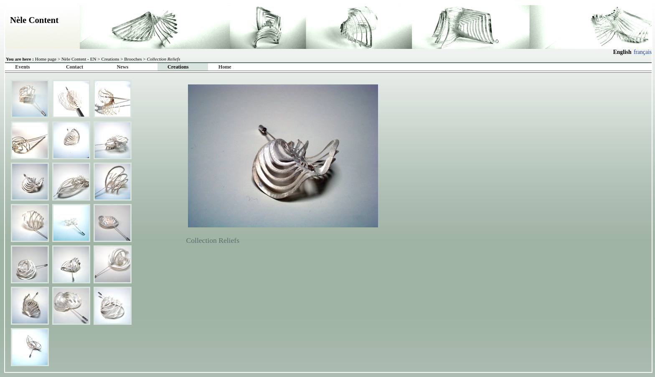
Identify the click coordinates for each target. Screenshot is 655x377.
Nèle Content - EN (78, 58)
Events (22, 67)
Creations (110, 58)
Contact (74, 67)
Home (224, 67)
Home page (45, 58)
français (643, 52)
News (123, 67)
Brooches (133, 58)
